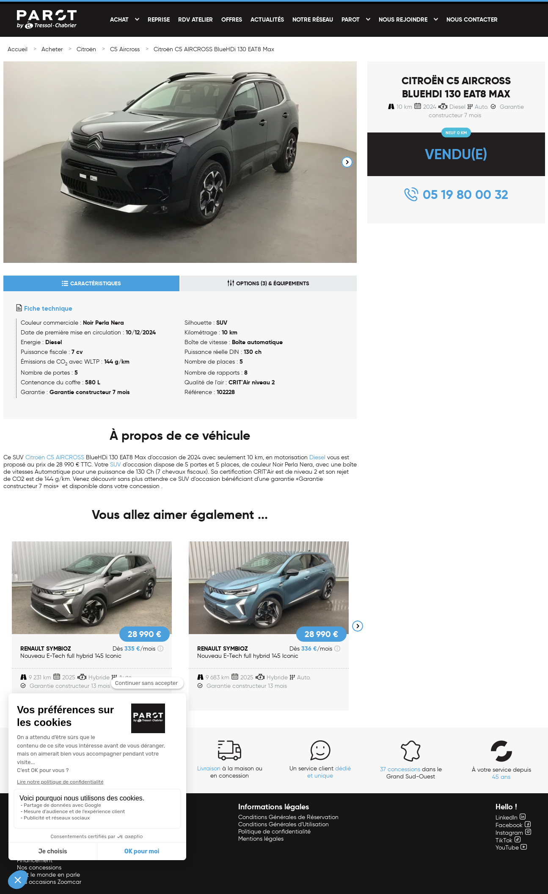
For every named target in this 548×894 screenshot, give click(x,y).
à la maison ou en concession (229, 772)
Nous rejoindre (403, 19)
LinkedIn (511, 817)
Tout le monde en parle (48, 874)
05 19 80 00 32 (465, 194)
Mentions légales (261, 838)
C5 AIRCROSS (65, 457)
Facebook (513, 825)
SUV (115, 464)
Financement (34, 860)
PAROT (350, 19)
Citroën (86, 49)
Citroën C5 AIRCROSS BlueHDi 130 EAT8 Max (214, 49)
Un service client (320, 772)
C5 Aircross (125, 49)
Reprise (159, 19)
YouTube (511, 847)
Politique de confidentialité (274, 831)
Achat (119, 19)
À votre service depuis (501, 773)
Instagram (513, 832)
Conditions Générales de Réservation (288, 817)
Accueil (18, 49)
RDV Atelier (195, 19)
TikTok (508, 840)
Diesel (317, 457)
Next (346, 162)
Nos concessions (39, 867)
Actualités (267, 19)
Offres (231, 19)
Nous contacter (472, 19)
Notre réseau (312, 19)
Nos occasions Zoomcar (49, 882)
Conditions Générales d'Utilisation (283, 824)
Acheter (52, 49)
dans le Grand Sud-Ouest (411, 773)
